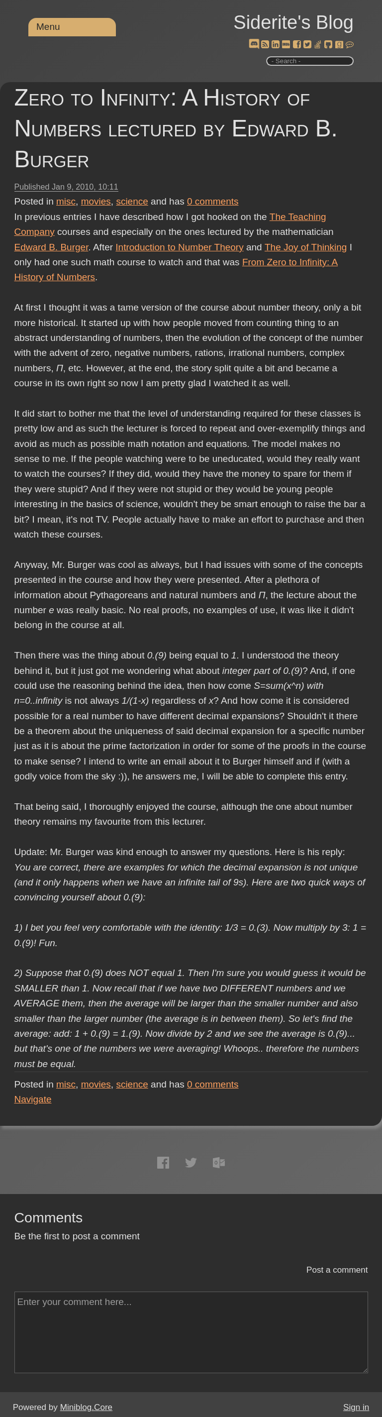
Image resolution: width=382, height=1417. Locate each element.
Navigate (33, 1099)
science (132, 201)
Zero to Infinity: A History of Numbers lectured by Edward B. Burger (176, 128)
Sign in (356, 1407)
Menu (48, 26)
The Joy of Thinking (306, 247)
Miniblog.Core (86, 1407)
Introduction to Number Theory (179, 247)
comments (213, 201)
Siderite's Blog (293, 22)
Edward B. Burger (51, 247)
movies (96, 201)
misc (66, 201)
